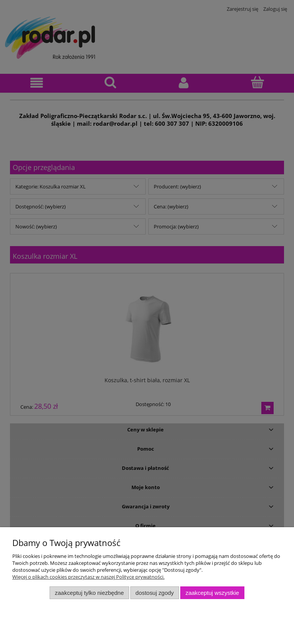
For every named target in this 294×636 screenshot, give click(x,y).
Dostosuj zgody (155, 592)
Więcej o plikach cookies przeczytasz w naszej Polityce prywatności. (88, 576)
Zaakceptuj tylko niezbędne (89, 592)
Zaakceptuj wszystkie (212, 592)
